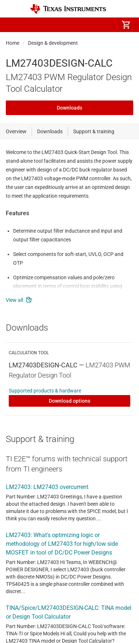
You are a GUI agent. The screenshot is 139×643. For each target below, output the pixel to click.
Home (12, 43)
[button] (13, 24)
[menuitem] (65, 24)
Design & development (53, 43)
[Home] (68, 9)
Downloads (69, 108)
